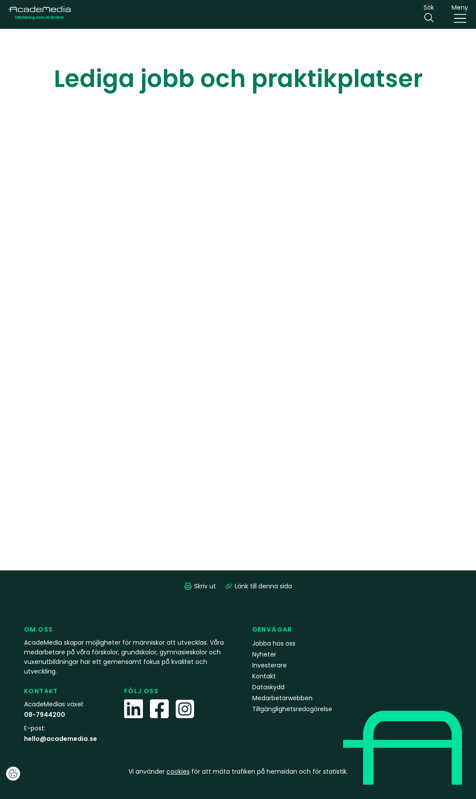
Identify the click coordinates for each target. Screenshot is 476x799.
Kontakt (264, 676)
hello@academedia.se (60, 738)
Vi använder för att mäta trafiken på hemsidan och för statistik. (238, 771)
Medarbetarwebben (282, 698)
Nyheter (264, 654)
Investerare (269, 665)
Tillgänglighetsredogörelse (292, 709)
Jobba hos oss (273, 643)
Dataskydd (268, 687)
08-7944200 (44, 714)
